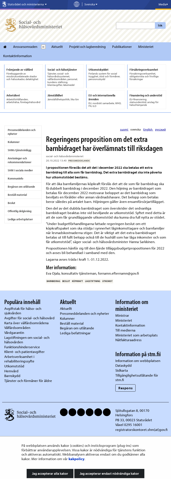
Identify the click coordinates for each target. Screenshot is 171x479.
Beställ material (17, 195)
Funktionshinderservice (22, 347)
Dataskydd (123, 365)
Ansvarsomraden (25, 46)
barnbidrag (53, 281)
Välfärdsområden (17, 327)
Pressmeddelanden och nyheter (21, 132)
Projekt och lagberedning (87, 46)
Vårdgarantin (14, 332)
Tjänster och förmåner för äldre (28, 380)
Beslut (11, 203)
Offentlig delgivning (19, 211)
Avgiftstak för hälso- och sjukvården (22, 310)
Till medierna (125, 330)
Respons (125, 388)
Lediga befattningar (75, 333)
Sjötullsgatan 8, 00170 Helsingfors (132, 412)
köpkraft (77, 281)
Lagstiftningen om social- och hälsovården (26, 339)
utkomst (107, 281)
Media (163, 4)
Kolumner (14, 142)
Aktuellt (57, 46)
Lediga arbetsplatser (20, 219)
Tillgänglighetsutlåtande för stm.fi (136, 377)
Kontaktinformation (17, 56)
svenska (135, 129)
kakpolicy (76, 458)
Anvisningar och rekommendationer (19, 160)
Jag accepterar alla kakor (50, 473)
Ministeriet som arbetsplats (136, 335)
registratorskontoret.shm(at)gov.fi (141, 429)
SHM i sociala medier (20, 170)
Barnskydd (12, 375)
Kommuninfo (15, 178)
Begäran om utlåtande (21, 187)
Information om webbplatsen (137, 360)
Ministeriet (145, 46)
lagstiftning (92, 281)
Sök (160, 25)
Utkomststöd (14, 366)
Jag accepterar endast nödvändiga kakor (109, 473)
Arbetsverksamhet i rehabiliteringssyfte (19, 358)
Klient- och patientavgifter (24, 351)
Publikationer (122, 46)
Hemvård (11, 371)
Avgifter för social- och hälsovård (29, 318)
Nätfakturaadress (128, 340)
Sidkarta (121, 370)
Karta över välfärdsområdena (26, 323)
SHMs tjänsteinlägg (19, 150)
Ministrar (122, 315)
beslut (66, 281)
